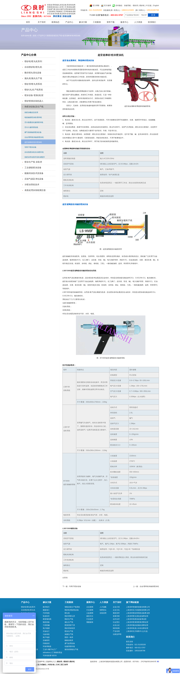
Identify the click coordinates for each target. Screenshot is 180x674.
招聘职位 (103, 610)
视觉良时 (116, 613)
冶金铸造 (46, 634)
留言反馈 (129, 642)
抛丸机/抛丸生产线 (33, 78)
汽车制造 (46, 613)
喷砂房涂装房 (70, 628)
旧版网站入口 (51, 662)
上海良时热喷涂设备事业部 (136, 619)
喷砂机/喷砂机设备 (72, 610)
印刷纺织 (46, 643)
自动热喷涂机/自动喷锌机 (34, 152)
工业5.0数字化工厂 (50, 649)
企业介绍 (116, 607)
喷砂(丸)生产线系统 (34, 89)
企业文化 (116, 610)
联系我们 (152, 22)
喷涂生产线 (69, 631)
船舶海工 (46, 610)
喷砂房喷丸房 (70, 616)
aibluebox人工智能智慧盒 (52, 652)
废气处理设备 (70, 643)
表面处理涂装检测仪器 (35, 190)
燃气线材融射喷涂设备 (33, 132)
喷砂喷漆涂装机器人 (34, 101)
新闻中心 (90, 602)
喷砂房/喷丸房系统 (33, 84)
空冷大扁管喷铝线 (31, 127)
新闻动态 (55, 22)
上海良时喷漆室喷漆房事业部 (137, 622)
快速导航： (128, 5)
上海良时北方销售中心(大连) (137, 631)
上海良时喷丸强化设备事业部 (137, 616)
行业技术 (89, 619)
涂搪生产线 (69, 634)
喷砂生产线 (69, 619)
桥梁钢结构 (47, 619)
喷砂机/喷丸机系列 (33, 61)
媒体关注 (89, 616)
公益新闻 (89, 613)
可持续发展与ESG (50, 655)
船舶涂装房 (69, 640)
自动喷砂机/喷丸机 (33, 67)
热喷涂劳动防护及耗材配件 (35, 157)
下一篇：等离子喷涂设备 (71, 586)
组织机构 (116, 628)
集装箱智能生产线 (71, 649)
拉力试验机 (42, 665)
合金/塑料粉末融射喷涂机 (34, 137)
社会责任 (116, 622)
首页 (28, 22)
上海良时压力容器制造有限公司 (138, 610)
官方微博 (106, 6)
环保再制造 (47, 646)
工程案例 (97, 22)
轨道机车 (46, 616)
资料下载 (111, 22)
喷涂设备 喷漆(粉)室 (34, 95)
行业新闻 (89, 610)
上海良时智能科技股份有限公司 (138, 607)
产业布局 (116, 631)
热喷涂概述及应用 (31, 112)
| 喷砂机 (142, 5)
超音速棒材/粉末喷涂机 (71, 36)
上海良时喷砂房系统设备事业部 (138, 613)
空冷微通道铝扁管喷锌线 (34, 122)
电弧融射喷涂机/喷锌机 (33, 117)
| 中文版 (148, 5)
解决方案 (83, 22)
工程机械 (46, 625)
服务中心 (124, 22)
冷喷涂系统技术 (32, 184)
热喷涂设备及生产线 (54, 36)
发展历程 (116, 616)
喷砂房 (135, 5)
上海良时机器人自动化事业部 (137, 628)
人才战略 (103, 607)
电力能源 (46, 628)
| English (155, 5)
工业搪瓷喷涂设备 (33, 167)
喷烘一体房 (69, 637)
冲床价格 (51, 665)
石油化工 (46, 631)
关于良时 (42, 22)
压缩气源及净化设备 (34, 179)
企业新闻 (89, 607)
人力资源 (138, 22)
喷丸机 (67, 613)
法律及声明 (117, 634)
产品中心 (69, 22)
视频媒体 (89, 622)
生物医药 (46, 640)
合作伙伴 (116, 619)
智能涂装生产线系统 (72, 607)
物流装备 (46, 622)
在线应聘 (103, 613)
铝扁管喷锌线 (70, 646)
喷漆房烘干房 (70, 625)
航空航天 (46, 607)
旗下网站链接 (132, 602)
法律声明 (41, 662)
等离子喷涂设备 (30, 147)
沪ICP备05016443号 (148, 662)
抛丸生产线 (69, 622)
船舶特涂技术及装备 (34, 173)
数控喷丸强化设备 (33, 72)
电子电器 (46, 637)
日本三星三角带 (62, 665)
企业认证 (116, 625)
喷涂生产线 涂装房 (33, 162)
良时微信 (117, 6)
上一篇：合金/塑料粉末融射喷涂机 (146, 586)
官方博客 (94, 6)
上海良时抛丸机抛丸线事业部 (137, 625)
